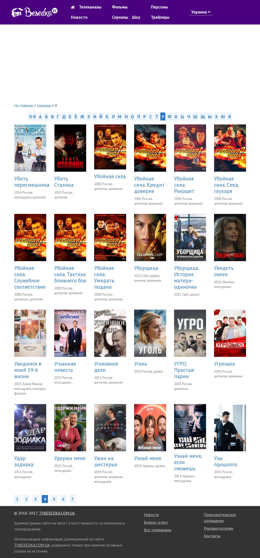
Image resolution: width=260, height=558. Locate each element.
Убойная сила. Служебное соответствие (30, 277)
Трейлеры (160, 17)
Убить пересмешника (31, 181)
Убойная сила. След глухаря (226, 184)
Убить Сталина (64, 181)
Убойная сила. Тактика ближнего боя (70, 274)
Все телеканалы (157, 529)
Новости (79, 17)
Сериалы (120, 17)
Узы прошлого (225, 461)
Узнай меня (147, 458)
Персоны (159, 7)
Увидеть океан (224, 271)
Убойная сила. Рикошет (184, 184)
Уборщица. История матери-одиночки (186, 277)
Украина (200, 12)
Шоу (136, 17)
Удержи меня (69, 458)
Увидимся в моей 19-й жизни (27, 370)
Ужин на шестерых (106, 461)
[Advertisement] (130, 63)
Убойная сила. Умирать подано (104, 277)
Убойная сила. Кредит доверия (149, 184)
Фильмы (120, 7)
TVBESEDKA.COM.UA (57, 513)
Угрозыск (224, 363)
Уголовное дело (106, 366)
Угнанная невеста (65, 366)
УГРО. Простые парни (184, 370)
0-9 (32, 116)
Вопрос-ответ (156, 522)
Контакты (212, 535)
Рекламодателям (218, 528)
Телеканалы (90, 7)
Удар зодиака (23, 461)
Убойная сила (110, 176)
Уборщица (146, 268)
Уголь (140, 363)
